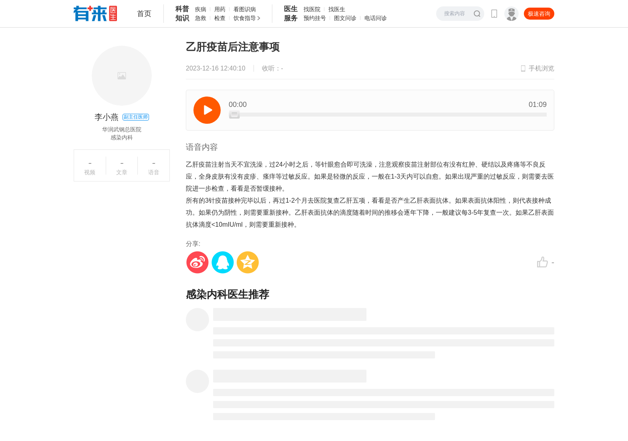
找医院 (312, 9)
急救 (200, 18)
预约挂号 (315, 18)
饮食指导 (244, 18)
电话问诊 (375, 18)
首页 (144, 14)
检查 (219, 18)
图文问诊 (345, 18)
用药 (219, 9)
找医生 (336, 9)
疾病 (200, 9)
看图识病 (244, 9)
